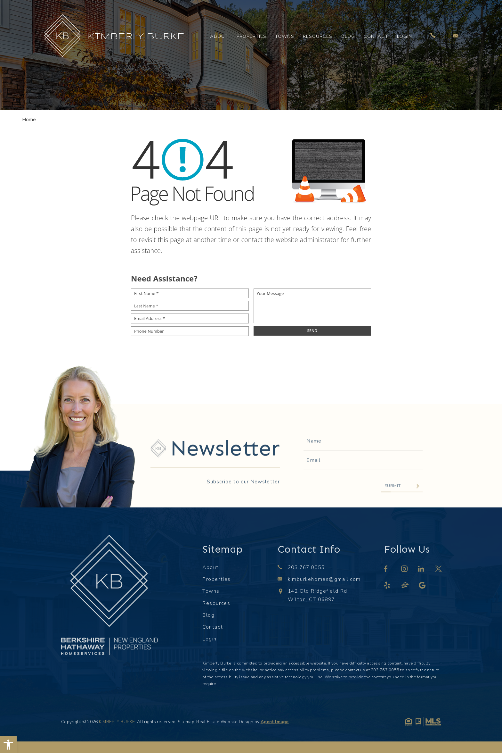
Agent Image (275, 722)
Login (404, 36)
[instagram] (404, 569)
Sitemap (186, 722)
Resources (318, 36)
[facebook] (386, 569)
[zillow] (405, 586)
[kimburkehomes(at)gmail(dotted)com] (455, 35)
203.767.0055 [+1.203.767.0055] (306, 567)
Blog (348, 36)
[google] (422, 586)
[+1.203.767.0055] (432, 35)
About (219, 36)
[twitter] (438, 569)
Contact (376, 36)
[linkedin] (421, 569)
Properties (251, 36)
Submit (393, 507)
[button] (8, 744)
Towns (284, 36)
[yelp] (387, 586)
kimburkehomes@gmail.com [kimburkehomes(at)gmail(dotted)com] (324, 579)
